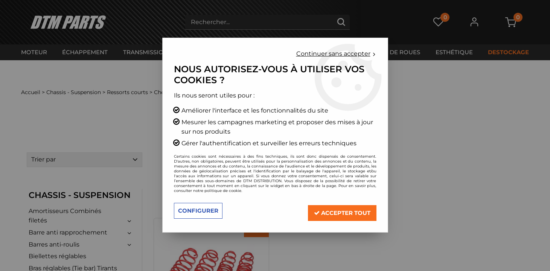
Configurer (199, 210)
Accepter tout (339, 210)
